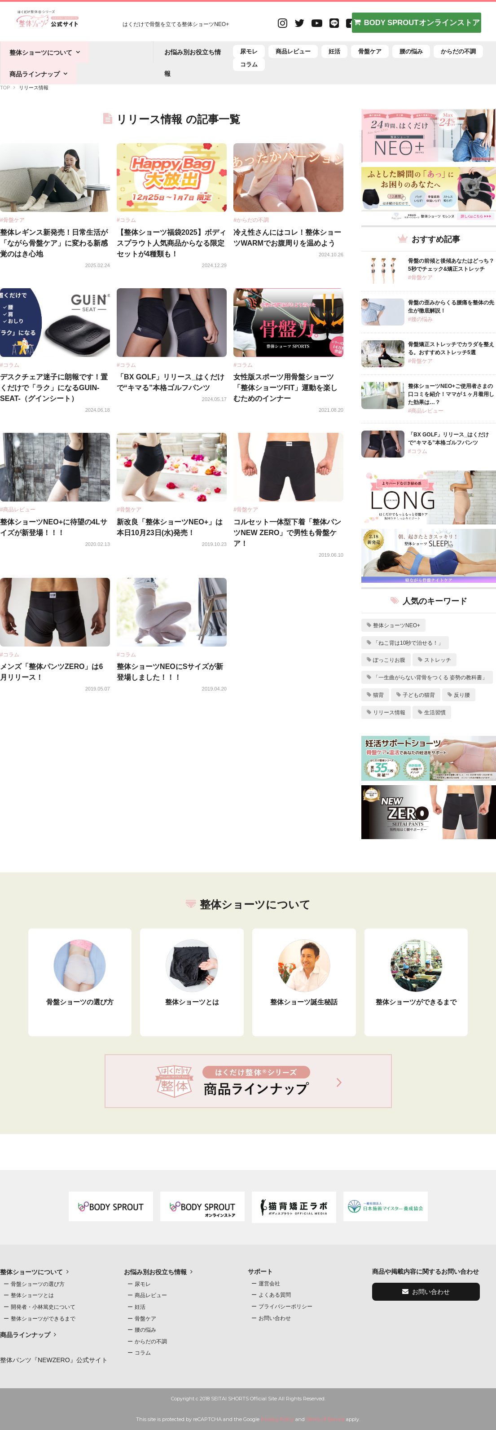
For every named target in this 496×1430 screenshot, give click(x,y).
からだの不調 (458, 51)
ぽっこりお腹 (389, 660)
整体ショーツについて (40, 52)
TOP (5, 87)
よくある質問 (275, 1295)
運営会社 (269, 1283)
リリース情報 (389, 712)
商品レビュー (293, 51)
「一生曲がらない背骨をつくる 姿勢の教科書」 (430, 677)
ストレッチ (437, 660)
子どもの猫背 (419, 695)
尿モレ (249, 51)
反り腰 (462, 695)
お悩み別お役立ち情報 (155, 1272)
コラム (249, 64)
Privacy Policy (277, 1419)
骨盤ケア (370, 51)
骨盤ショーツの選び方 (38, 1284)
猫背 (378, 695)
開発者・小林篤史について (43, 1307)
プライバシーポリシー (285, 1306)
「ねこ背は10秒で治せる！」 (408, 643)
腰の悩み (411, 51)
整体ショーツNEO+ (396, 625)
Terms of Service (325, 1419)
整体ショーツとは (32, 1295)
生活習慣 (435, 712)
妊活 (334, 51)
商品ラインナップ (34, 74)
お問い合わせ (275, 1318)
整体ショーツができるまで (43, 1319)
